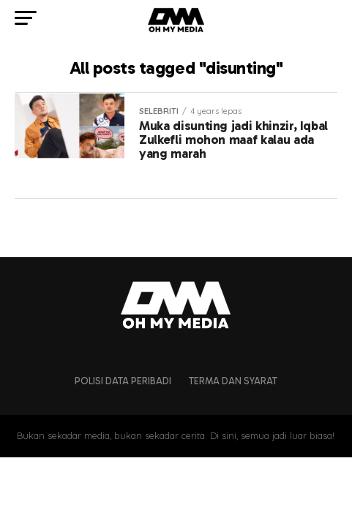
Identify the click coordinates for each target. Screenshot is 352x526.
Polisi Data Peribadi (123, 381)
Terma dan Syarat (233, 381)
